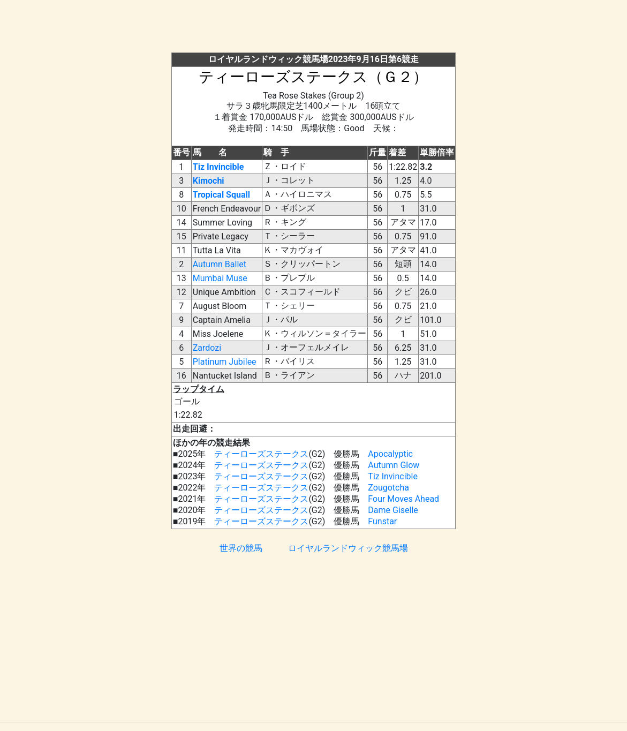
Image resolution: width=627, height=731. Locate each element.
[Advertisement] (314, 28)
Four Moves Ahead (403, 499)
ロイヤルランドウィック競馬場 (348, 548)
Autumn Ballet (219, 264)
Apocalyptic (390, 454)
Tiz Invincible (218, 167)
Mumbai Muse (220, 278)
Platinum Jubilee (224, 362)
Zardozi (207, 348)
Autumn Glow (393, 465)
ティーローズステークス (261, 454)
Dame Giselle (393, 510)
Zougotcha (388, 488)
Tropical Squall (221, 195)
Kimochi (208, 181)
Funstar (382, 521)
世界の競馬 (241, 548)
